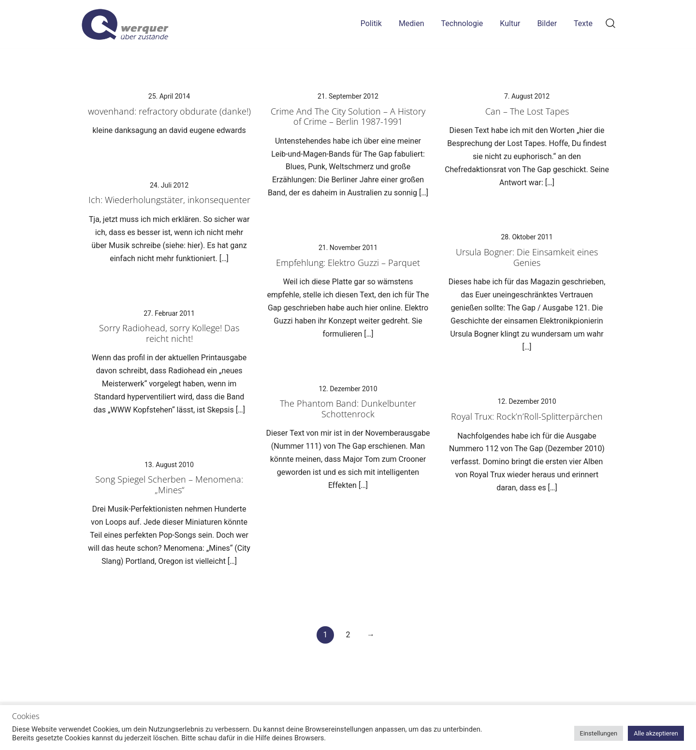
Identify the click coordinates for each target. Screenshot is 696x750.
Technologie (462, 23)
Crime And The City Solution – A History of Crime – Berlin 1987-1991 (348, 116)
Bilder (547, 23)
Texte (583, 23)
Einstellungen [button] (599, 733)
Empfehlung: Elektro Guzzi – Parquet (348, 262)
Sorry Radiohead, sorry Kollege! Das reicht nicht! (169, 333)
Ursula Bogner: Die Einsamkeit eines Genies (527, 257)
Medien (411, 23)
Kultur (510, 23)
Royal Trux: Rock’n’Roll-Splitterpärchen (527, 416)
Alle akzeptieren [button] (656, 733)
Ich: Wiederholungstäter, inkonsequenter (169, 200)
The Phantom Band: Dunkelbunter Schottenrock (348, 408)
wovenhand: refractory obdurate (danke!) (169, 111)
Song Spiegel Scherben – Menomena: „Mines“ (169, 484)
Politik (371, 23)
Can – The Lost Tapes (527, 111)
